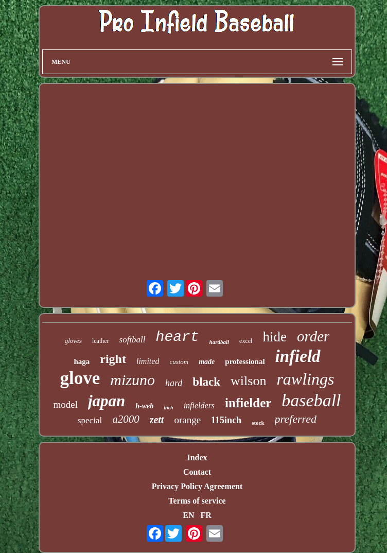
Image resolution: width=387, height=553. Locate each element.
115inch (226, 420)
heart (177, 337)
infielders (199, 405)
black (206, 381)
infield (298, 356)
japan (106, 401)
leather (100, 340)
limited (147, 361)
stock (258, 423)
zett (157, 419)
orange (187, 419)
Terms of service (196, 500)
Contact (197, 472)
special (90, 420)
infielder (248, 403)
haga (82, 361)
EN (188, 515)
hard (173, 383)
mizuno (132, 379)
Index (197, 457)
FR (205, 515)
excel (245, 340)
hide (274, 336)
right (113, 359)
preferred (295, 418)
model (65, 404)
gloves (73, 340)
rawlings (305, 379)
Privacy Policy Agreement (197, 486)
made (207, 362)
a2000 (125, 419)
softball (132, 339)
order (313, 336)
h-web (144, 406)
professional (245, 361)
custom (178, 362)
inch (168, 407)
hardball (219, 342)
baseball (311, 400)
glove (80, 378)
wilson (248, 380)
